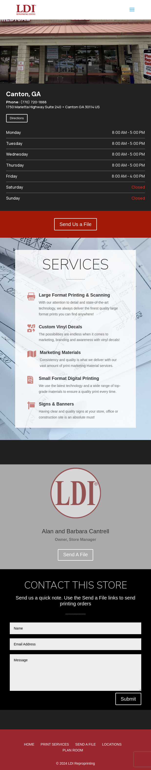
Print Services (55, 744)
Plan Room (72, 750)
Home (29, 744)
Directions (17, 118)
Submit (128, 699)
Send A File (75, 554)
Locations (112, 744)
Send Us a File (75, 224)
